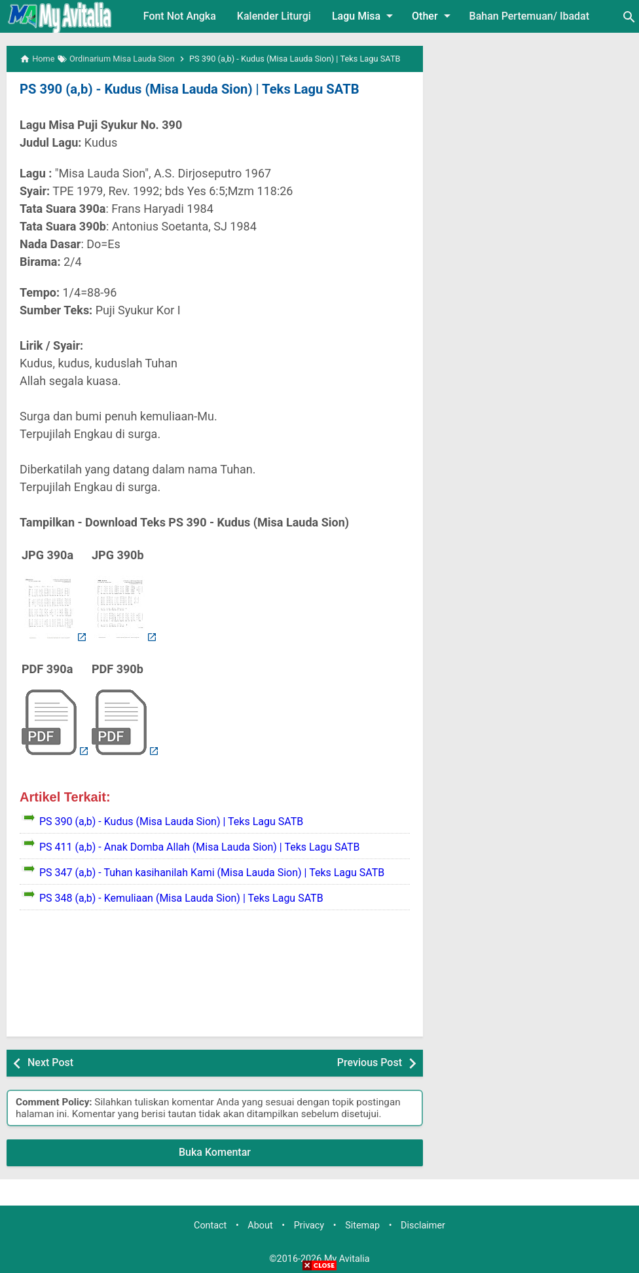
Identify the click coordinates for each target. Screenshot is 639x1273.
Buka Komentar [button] (215, 1152)
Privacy (309, 1225)
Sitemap (362, 1225)
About (259, 1225)
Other (433, 16)
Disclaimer (423, 1225)
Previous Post (369, 1062)
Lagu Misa (364, 16)
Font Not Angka (179, 16)
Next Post (50, 1062)
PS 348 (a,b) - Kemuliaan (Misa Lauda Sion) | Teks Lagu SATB (181, 898)
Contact (210, 1225)
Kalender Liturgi (274, 16)
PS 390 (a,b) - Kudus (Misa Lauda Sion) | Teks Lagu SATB (188, 89)
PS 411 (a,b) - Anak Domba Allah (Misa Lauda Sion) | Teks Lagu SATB (199, 847)
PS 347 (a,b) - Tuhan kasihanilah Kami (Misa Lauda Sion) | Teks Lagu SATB (211, 872)
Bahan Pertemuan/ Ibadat (529, 16)
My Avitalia (347, 1258)
